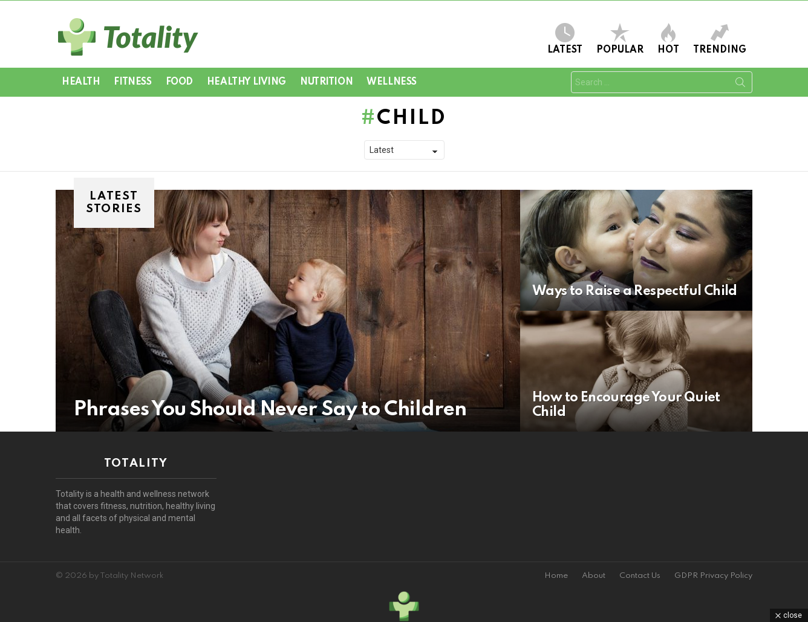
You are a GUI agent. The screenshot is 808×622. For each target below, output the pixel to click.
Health (81, 82)
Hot (668, 39)
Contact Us (639, 576)
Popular (619, 39)
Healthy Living (246, 82)
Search (740, 84)
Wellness (392, 82)
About (593, 576)
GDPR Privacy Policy (713, 576)
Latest (564, 39)
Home (556, 576)
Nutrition (326, 82)
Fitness (132, 82)
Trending (719, 39)
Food (179, 82)
